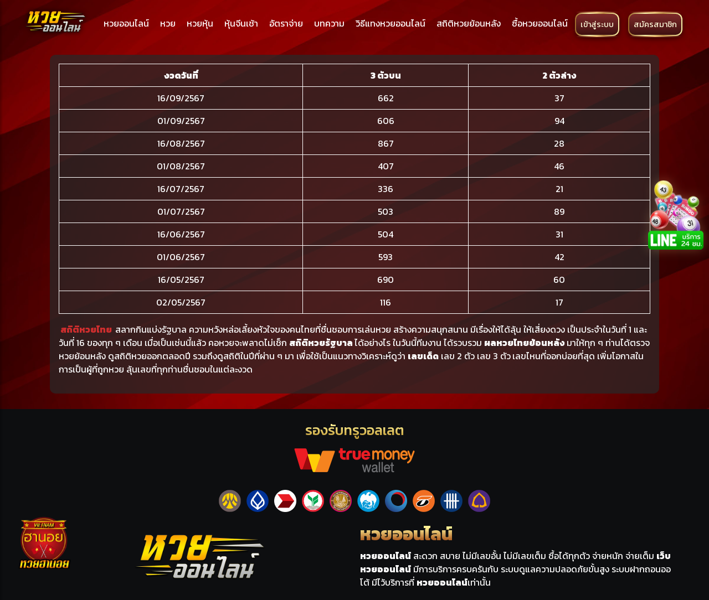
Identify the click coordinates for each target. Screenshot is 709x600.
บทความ (329, 23)
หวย (168, 23)
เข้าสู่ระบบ (597, 24)
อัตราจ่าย (286, 23)
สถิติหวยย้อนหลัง (468, 23)
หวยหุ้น (200, 23)
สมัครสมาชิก (655, 24)
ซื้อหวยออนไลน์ (540, 23)
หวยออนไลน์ (126, 23)
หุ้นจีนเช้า (241, 23)
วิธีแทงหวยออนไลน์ (390, 23)
